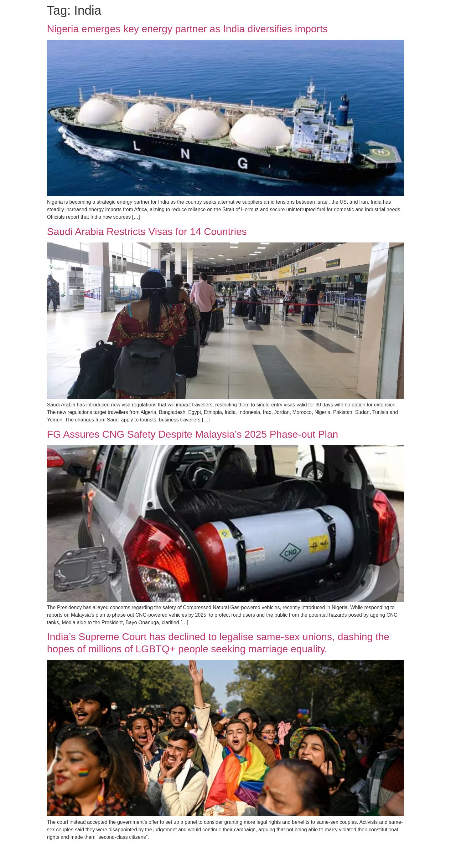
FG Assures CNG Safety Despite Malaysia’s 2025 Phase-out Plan (192, 434)
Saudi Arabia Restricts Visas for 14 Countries (147, 231)
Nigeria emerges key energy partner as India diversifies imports (187, 28)
